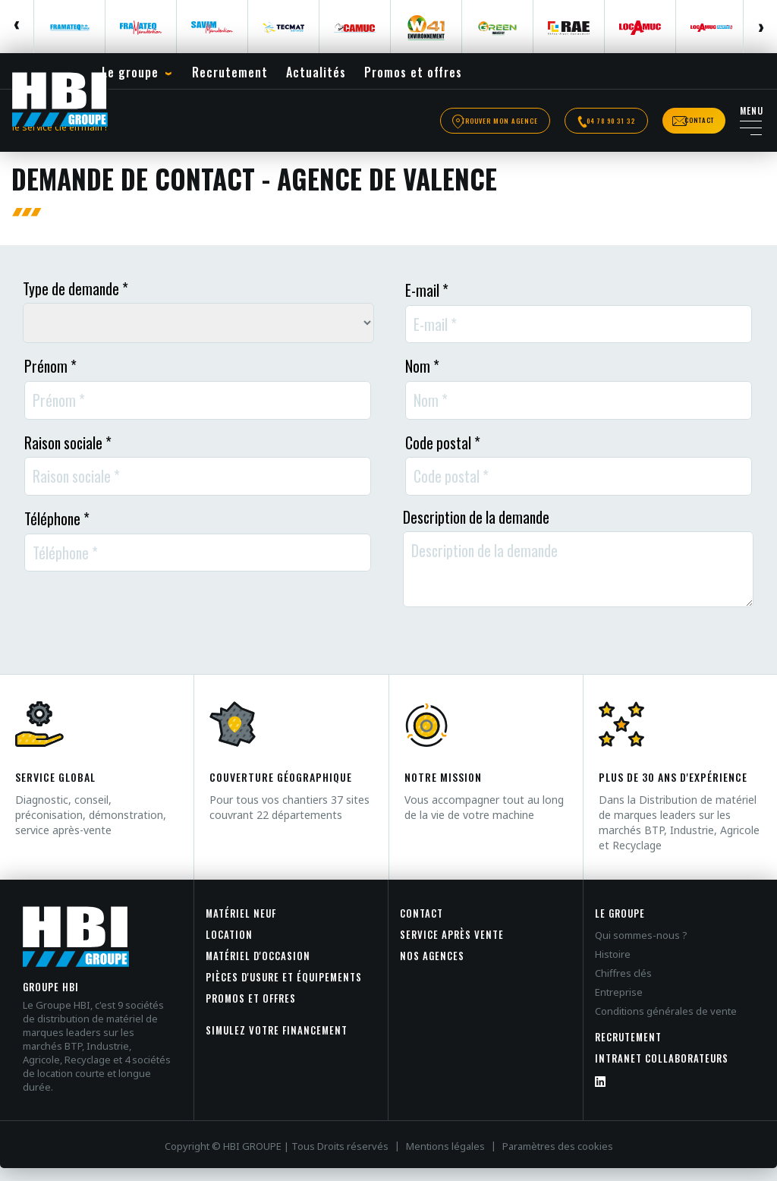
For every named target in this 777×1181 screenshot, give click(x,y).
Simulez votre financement (277, 1042)
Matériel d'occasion (258, 968)
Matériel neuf (241, 926)
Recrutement (628, 1049)
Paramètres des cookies (557, 1159)
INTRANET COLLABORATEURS (661, 1071)
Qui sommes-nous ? (641, 948)
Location (229, 947)
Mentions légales (445, 1159)
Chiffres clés (623, 986)
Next (760, 26)
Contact (421, 926)
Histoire (613, 967)
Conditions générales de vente (666, 1024)
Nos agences (432, 968)
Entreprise (619, 1005)
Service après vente (452, 947)
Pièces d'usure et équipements (284, 989)
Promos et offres (251, 1011)
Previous (17, 26)
